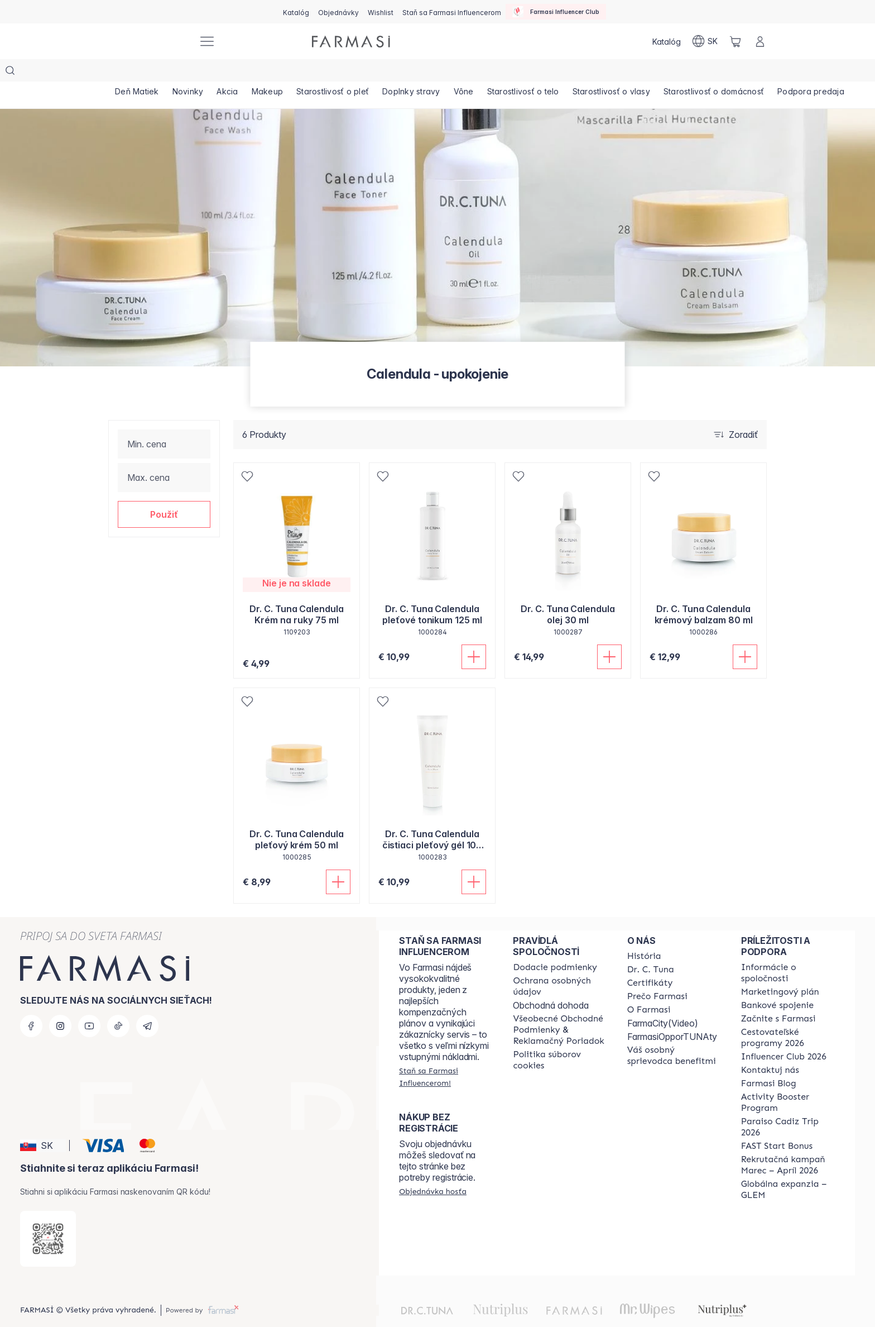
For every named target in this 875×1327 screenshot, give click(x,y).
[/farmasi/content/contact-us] (770, 1047)
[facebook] (31, 1003)
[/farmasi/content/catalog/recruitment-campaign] (788, 1143)
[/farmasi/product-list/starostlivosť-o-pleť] (368, 72)
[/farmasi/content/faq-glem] (788, 1167)
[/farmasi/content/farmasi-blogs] (768, 1061)
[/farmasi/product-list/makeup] (294, 72)
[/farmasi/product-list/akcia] (247, 72)
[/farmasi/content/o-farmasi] (649, 987)
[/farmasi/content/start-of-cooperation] (778, 996)
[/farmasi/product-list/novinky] (200, 72)
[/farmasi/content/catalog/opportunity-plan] (780, 969)
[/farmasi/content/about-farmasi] (644, 933)
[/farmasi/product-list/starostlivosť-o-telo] (582, 72)
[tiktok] (118, 1003)
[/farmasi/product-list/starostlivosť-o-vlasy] (678, 72)
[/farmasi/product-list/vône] (515, 72)
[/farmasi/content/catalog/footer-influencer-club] (783, 1034)
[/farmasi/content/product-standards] (650, 960)
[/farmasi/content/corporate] (788, 950)
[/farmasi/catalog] (296, 11)
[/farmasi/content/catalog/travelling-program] (788, 1015)
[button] (164, 492)
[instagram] (60, 1003)
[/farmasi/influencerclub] (556, 12)
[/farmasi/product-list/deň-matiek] (141, 72)
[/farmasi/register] (338, 11)
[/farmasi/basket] (735, 41)
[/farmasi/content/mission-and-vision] (650, 947)
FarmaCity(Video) (662, 1000)
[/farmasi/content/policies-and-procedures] (560, 964)
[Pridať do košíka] (473, 634)
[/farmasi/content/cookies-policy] (560, 1038)
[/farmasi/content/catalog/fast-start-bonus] (776, 1123)
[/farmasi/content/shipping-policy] (555, 945)
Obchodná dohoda (551, 983)
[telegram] (147, 1003)
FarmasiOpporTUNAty (672, 1014)
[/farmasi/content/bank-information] (777, 983)
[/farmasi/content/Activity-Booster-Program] (788, 1080)
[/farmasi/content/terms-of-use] (560, 1007)
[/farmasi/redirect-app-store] (48, 1216)
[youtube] (89, 1003)
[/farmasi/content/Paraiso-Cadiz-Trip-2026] (788, 1105)
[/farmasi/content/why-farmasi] (657, 974)
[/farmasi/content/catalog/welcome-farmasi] (674, 1033)
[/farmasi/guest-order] (433, 1169)
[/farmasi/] (147, 41)
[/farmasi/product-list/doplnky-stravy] (454, 72)
